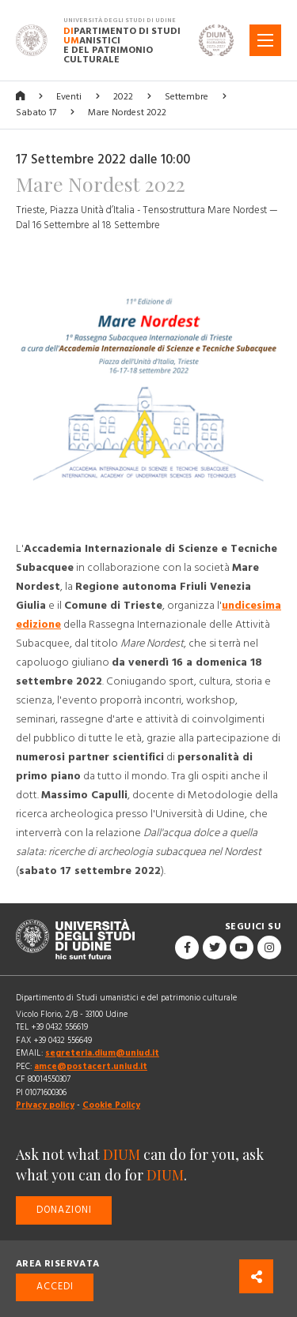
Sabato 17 (36, 112)
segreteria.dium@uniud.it (102, 1053)
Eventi (69, 96)
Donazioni (64, 1210)
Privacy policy (45, 1105)
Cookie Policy (111, 1105)
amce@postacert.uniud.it (90, 1066)
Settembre (186, 96)
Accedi (55, 1286)
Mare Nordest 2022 (127, 112)
